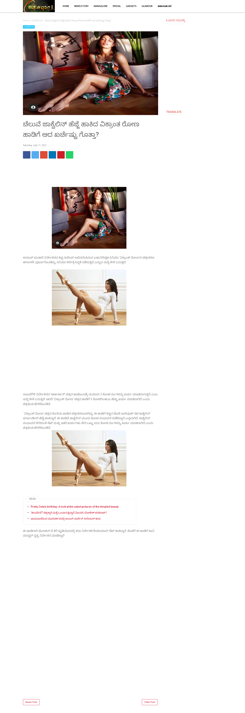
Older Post (149, 702)
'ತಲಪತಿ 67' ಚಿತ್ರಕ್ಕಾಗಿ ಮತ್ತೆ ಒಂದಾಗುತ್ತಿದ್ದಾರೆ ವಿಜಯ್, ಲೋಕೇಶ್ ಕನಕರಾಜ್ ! (69, 512)
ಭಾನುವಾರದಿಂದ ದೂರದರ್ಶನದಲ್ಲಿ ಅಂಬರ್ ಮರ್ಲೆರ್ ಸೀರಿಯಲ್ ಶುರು (66, 518)
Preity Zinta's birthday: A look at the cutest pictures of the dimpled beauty (75, 506)
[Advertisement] (90, 362)
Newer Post (31, 702)
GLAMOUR (29, 27)
